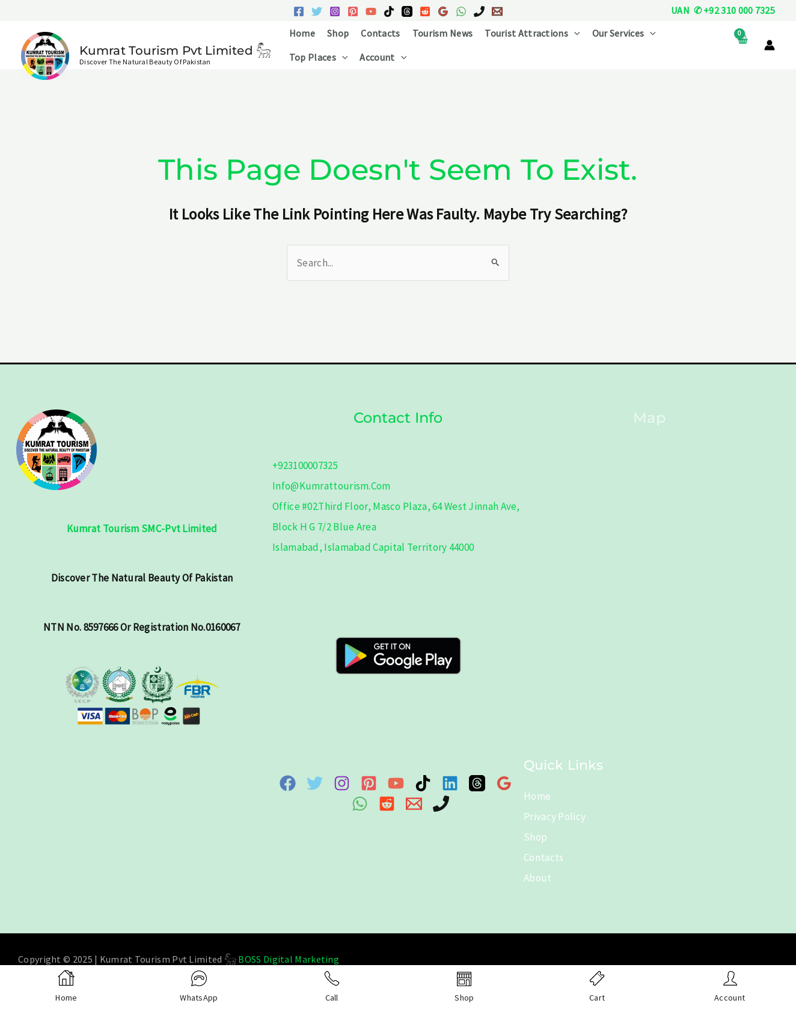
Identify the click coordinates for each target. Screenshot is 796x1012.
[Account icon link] (769, 45)
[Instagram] (334, 11)
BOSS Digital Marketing (288, 959)
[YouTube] (371, 11)
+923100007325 (305, 465)
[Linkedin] (450, 783)
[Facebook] (298, 11)
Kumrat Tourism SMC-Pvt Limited (142, 528)
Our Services (624, 33)
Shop (338, 33)
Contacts (380, 33)
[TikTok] (389, 11)
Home (302, 33)
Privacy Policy (555, 816)
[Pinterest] (352, 11)
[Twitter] (316, 11)
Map (649, 417)
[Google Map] (504, 783)
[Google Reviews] (443, 11)
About (538, 878)
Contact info (398, 417)
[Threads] (407, 11)
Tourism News (442, 33)
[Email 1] (497, 11)
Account (383, 57)
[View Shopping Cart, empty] (742, 45)
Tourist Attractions (532, 33)
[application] (574, 33)
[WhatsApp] (461, 11)
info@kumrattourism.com (331, 485)
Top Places (318, 57)
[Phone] (441, 803)
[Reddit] (425, 11)
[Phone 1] (479, 11)
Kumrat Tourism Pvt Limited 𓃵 (175, 50)
